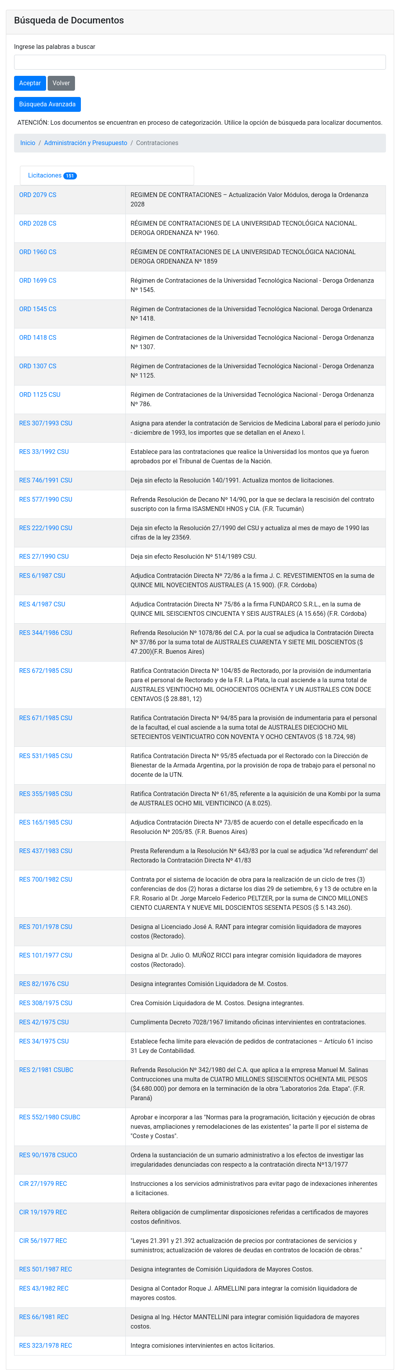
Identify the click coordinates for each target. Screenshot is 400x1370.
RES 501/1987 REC (45, 1269)
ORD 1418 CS (37, 337)
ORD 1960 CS (37, 252)
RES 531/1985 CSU (45, 756)
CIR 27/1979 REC (43, 1183)
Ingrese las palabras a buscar (54, 46)
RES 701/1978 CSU (45, 927)
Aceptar (30, 83)
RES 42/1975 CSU (44, 1022)
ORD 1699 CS (37, 280)
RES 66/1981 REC (43, 1317)
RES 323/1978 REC (45, 1345)
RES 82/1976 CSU (44, 984)
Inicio (27, 143)
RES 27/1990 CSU (44, 556)
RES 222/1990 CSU (45, 528)
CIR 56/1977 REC (43, 1240)
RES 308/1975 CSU (45, 1003)
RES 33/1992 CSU (44, 451)
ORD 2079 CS (37, 195)
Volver (61, 83)
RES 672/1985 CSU (45, 670)
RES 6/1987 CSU (42, 575)
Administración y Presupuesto (85, 143)
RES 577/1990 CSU (45, 499)
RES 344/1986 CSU (45, 633)
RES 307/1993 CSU (45, 423)
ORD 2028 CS (37, 223)
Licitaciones (45, 175)
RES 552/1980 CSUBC (49, 1117)
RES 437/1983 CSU (45, 851)
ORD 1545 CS (37, 309)
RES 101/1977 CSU (45, 955)
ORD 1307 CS (37, 366)
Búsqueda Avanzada (47, 104)
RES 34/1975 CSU (44, 1041)
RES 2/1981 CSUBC (46, 1070)
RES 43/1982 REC (43, 1288)
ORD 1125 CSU (40, 394)
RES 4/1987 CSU (42, 604)
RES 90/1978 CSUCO (48, 1155)
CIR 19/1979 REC (43, 1212)
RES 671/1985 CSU (45, 718)
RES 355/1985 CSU (45, 794)
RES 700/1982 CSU (45, 879)
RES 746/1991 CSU (45, 480)
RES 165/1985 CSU (45, 822)
